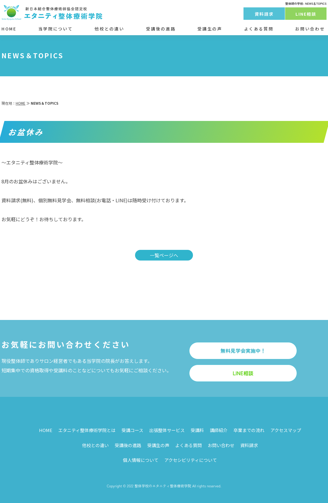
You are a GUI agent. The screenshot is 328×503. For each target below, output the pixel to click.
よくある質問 (259, 29)
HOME (9, 29)
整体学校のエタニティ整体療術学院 (162, 485)
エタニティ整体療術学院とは (87, 430)
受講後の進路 (161, 29)
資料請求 (264, 14)
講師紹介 (219, 430)
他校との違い (109, 29)
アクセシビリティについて (190, 460)
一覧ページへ (164, 255)
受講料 (197, 430)
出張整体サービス (167, 430)
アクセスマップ (285, 430)
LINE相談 (305, 14)
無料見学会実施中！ (243, 350)
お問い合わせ (310, 29)
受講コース (132, 430)
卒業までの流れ (248, 430)
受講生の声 (209, 29)
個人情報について (140, 460)
